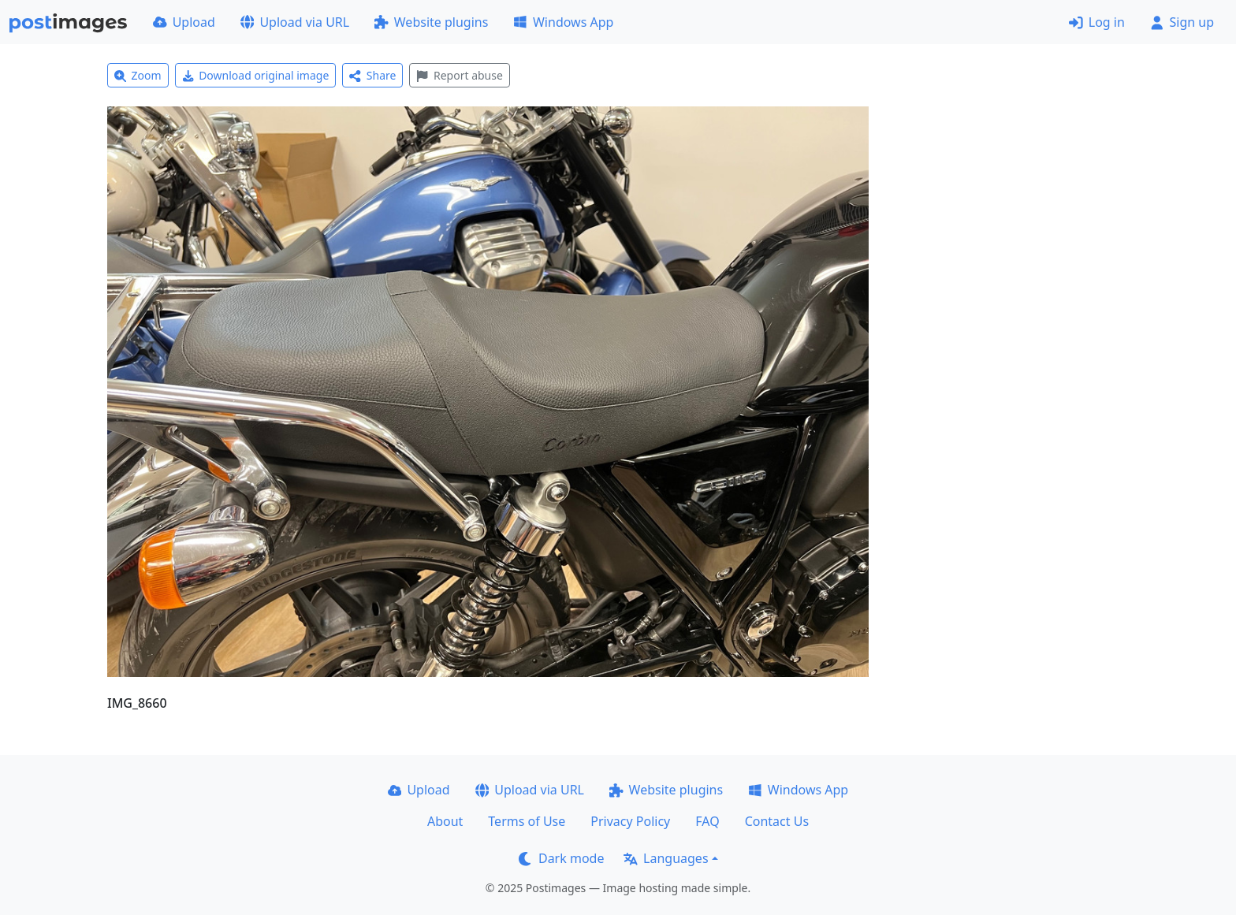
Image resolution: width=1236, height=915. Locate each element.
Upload (184, 22)
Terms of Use (526, 821)
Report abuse (459, 75)
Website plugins (431, 22)
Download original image (255, 75)
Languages (666, 858)
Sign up (1182, 22)
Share (372, 75)
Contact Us (777, 821)
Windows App (563, 22)
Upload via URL (294, 22)
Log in (1097, 22)
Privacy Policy (630, 821)
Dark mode (561, 858)
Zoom (138, 75)
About (445, 821)
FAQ (707, 821)
